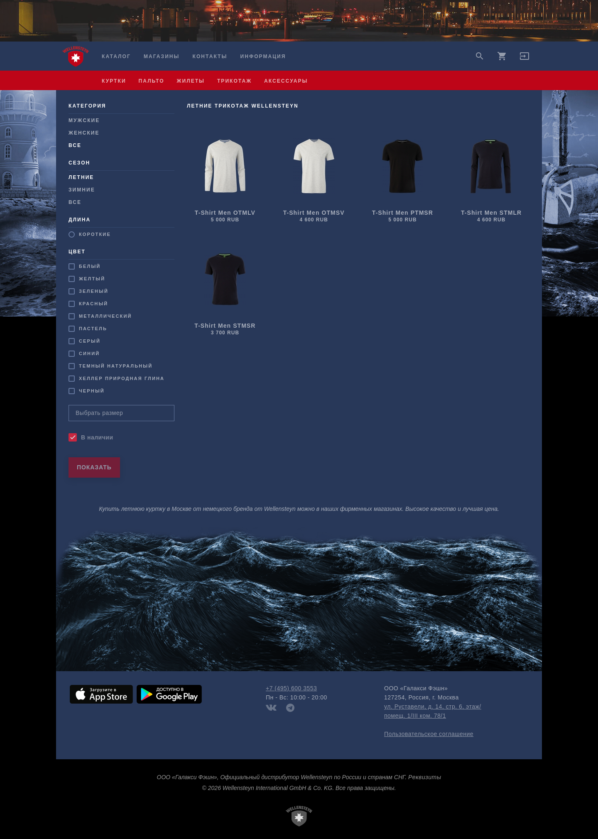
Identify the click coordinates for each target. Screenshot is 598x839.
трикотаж (234, 81)
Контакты (210, 56)
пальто (151, 81)
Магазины (161, 56)
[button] (524, 59)
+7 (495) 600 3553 (291, 688)
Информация (263, 56)
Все (75, 202)
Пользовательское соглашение (428, 734)
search (480, 56)
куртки (114, 81)
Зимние (82, 190)
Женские (84, 133)
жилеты (191, 81)
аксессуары (286, 81)
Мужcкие (84, 120)
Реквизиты (424, 777)
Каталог (116, 56)
